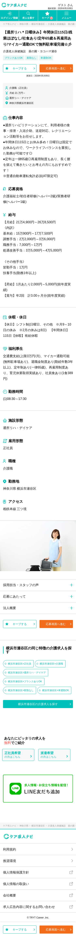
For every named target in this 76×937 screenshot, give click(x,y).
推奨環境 (9, 861)
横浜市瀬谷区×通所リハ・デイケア (27, 672)
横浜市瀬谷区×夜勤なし (21, 690)
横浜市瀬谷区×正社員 (19, 663)
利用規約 (9, 849)
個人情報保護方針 (16, 872)
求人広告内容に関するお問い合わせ (29, 907)
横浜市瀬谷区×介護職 (51, 663)
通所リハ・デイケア (17, 428)
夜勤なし (31, 57)
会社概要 (9, 895)
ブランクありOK (14, 57)
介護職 (8, 468)
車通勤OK (46, 57)
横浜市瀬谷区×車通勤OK (55, 690)
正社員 (8, 448)
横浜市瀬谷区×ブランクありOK (25, 681)
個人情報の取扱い (16, 884)
